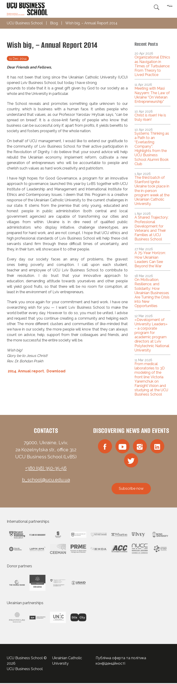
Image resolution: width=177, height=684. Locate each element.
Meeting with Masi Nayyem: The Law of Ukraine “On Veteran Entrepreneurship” (152, 95)
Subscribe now (131, 489)
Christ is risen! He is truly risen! (150, 117)
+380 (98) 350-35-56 (46, 468)
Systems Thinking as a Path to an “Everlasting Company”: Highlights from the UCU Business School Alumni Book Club (152, 148)
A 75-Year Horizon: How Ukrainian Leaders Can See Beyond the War (150, 259)
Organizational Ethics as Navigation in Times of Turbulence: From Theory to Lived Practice (152, 66)
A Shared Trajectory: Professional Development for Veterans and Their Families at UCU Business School (151, 228)
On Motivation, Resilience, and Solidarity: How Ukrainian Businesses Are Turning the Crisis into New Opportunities (152, 293)
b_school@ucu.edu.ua (46, 479)
